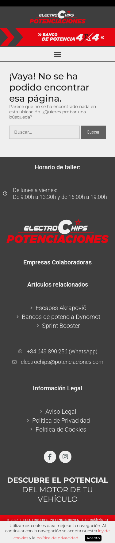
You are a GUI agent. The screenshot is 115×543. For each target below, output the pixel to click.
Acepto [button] (93, 538)
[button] (57, 54)
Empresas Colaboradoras (57, 262)
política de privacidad (57, 537)
